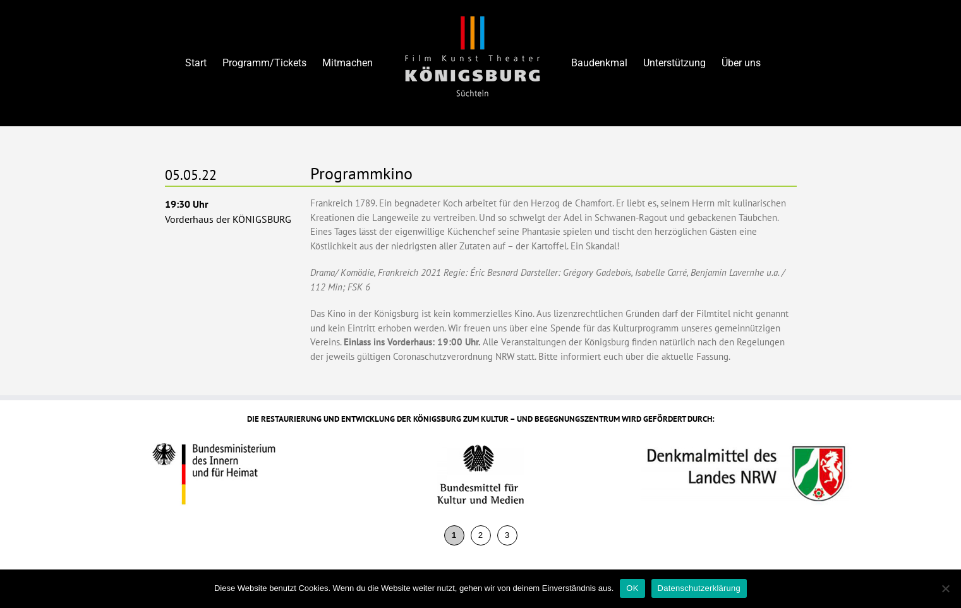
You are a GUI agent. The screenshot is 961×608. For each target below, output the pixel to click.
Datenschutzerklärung (699, 588)
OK (632, 588)
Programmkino (361, 173)
